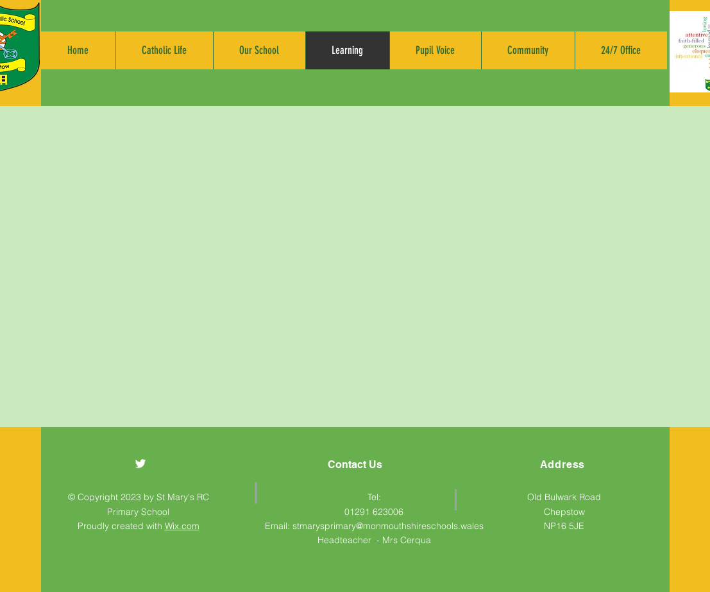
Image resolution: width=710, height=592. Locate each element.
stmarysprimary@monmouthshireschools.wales (388, 526)
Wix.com (182, 526)
